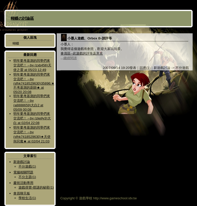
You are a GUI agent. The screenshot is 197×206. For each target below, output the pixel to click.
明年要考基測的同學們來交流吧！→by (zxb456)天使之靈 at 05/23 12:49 (32, 65)
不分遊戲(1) (27, 166)
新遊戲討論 (21, 162)
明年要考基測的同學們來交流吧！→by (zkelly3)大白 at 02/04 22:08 (32, 118)
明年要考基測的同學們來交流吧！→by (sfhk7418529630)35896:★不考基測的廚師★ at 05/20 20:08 (33, 83)
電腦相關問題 (23, 172)
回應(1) (145, 68)
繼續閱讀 (70, 58)
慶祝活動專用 (23, 183)
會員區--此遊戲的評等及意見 (82, 53)
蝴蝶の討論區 (22, 18)
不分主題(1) (27, 177)
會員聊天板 (21, 193)
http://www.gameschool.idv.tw (115, 198)
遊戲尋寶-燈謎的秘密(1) (36, 187)
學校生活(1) (27, 198)
